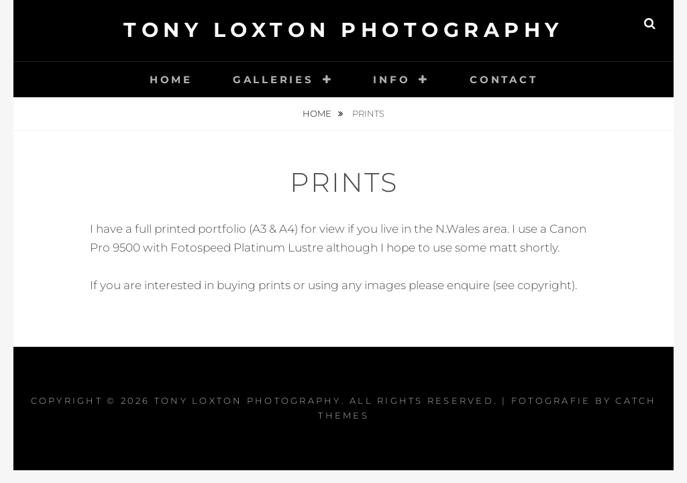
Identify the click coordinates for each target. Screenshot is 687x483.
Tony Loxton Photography (343, 29)
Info (391, 79)
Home (171, 79)
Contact (503, 79)
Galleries (273, 79)
